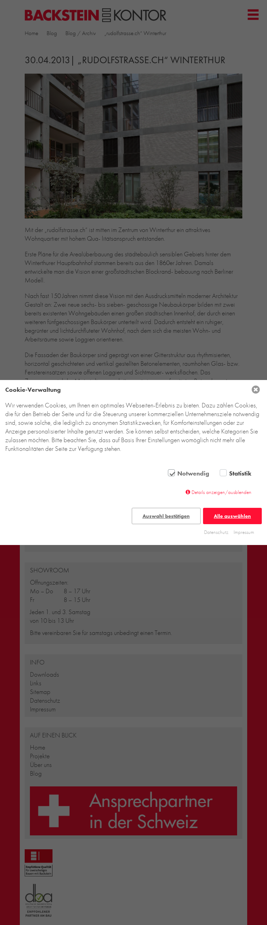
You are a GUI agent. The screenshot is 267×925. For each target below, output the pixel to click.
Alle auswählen (232, 516)
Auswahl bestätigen (166, 516)
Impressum (244, 532)
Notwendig (193, 473)
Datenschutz (216, 532)
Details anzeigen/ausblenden (221, 492)
